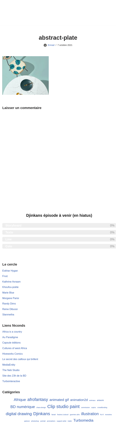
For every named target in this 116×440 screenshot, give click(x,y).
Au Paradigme (10, 337)
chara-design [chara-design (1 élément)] (41, 407)
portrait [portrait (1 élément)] (42, 421)
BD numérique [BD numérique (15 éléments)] (22, 407)
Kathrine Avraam (11, 281)
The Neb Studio (10, 370)
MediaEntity (8, 364)
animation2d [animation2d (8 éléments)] (79, 400)
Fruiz (5, 276)
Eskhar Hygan (10, 270)
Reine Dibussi (10, 309)
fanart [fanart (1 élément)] (54, 414)
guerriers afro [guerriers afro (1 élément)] (75, 414)
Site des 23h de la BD (14, 375)
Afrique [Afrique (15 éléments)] (20, 400)
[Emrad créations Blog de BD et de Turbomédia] (27, 12)
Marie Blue (8, 292)
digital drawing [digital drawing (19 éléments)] (19, 413)
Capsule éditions (11, 342)
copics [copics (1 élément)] (93, 407)
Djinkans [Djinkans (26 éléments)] (41, 413)
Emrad (51, 45)
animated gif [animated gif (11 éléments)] (59, 400)
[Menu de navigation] (59, 12)
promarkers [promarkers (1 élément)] (51, 421)
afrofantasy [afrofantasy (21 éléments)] (37, 399)
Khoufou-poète (10, 287)
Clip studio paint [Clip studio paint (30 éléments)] (63, 406)
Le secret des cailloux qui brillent (20, 359)
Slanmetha (8, 314)
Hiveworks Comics (12, 353)
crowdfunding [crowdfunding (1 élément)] (102, 407)
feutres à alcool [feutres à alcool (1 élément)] (62, 414)
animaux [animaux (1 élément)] (92, 400)
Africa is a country (12, 331)
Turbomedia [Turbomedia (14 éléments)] (83, 420)
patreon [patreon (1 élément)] (27, 421)
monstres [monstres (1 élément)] (108, 414)
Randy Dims (9, 303)
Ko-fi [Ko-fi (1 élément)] (102, 414)
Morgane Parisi (10, 298)
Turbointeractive (11, 381)
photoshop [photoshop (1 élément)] (35, 421)
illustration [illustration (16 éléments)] (90, 414)
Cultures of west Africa (14, 348)
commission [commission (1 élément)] (85, 407)
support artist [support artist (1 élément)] (61, 421)
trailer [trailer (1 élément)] (70, 421)
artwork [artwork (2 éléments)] (100, 400)
